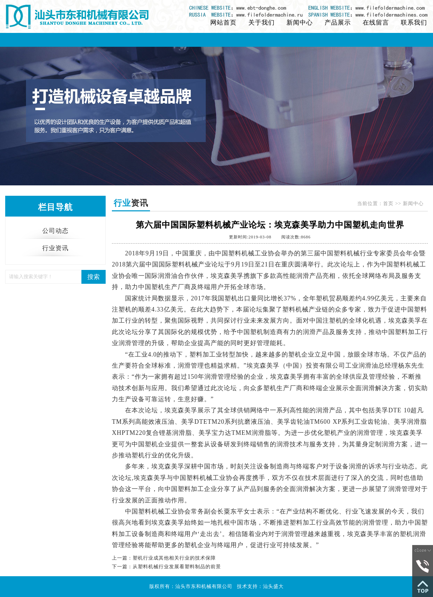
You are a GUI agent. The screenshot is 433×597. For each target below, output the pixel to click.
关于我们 (261, 22)
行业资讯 (55, 248)
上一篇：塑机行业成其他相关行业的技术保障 (164, 558)
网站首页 (223, 22)
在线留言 (376, 22)
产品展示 (338, 22)
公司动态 (55, 230)
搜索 (93, 276)
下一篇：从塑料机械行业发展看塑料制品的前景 (166, 566)
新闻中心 (299, 22)
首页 (388, 203)
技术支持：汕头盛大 (260, 586)
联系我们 (414, 22)
